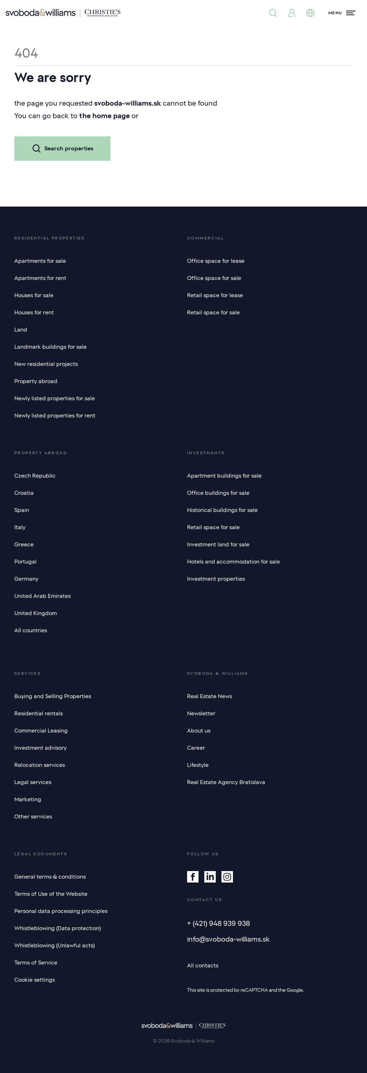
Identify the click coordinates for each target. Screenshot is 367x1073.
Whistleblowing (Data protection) (57, 928)
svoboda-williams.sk (127, 103)
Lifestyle (198, 765)
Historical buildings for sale (222, 510)
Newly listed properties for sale (54, 398)
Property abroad (35, 381)
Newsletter (201, 713)
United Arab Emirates (42, 596)
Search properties (62, 149)
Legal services (32, 782)
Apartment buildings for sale (224, 476)
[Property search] (273, 13)
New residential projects (46, 364)
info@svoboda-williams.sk (228, 939)
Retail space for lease (215, 295)
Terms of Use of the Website (50, 894)
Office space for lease (215, 261)
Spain (21, 510)
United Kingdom (35, 613)
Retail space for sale (213, 312)
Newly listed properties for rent (54, 415)
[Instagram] (227, 877)
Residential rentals (38, 713)
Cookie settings (34, 980)
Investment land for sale (218, 544)
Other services (33, 816)
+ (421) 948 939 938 (218, 923)
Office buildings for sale (218, 493)
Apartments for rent (40, 278)
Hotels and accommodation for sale (233, 562)
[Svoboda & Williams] (63, 13)
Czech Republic (35, 476)
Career (196, 748)
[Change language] (310, 13)
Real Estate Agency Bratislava (226, 782)
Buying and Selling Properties (52, 696)
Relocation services (39, 765)
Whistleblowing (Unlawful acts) (54, 945)
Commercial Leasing (41, 731)
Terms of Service (35, 963)
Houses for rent (34, 312)
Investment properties (216, 579)
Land (20, 330)
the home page (104, 116)
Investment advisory (40, 748)
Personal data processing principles (61, 911)
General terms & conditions (50, 877)
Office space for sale (214, 278)
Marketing (27, 799)
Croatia (24, 493)
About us (198, 731)
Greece (24, 544)
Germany (26, 579)
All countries (30, 630)
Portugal (25, 562)
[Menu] (342, 13)
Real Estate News (209, 696)
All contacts (202, 965)
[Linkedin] (210, 877)
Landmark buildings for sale (50, 347)
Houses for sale (33, 295)
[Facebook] (193, 877)
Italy (19, 527)
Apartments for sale (40, 261)
